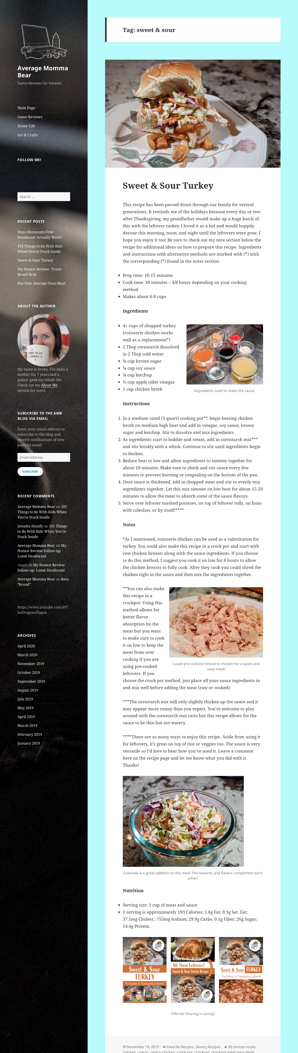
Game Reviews (29, 116)
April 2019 (26, 716)
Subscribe (30, 471)
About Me (49, 385)
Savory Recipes (208, 1046)
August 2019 (27, 690)
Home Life (26, 126)
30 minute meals (242, 1046)
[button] (43, 39)
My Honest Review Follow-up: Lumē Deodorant (41, 551)
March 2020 (27, 654)
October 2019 (28, 672)
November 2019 (30, 663)
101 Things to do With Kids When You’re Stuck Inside (42, 512)
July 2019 (25, 699)
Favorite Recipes (180, 1046)
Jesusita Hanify (30, 526)
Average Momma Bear (42, 71)
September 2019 (31, 681)
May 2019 (25, 707)
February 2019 (29, 734)
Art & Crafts (27, 135)
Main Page (26, 107)
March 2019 (27, 725)
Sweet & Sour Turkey (35, 260)
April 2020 (26, 646)
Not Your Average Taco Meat (41, 283)
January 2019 (28, 743)
